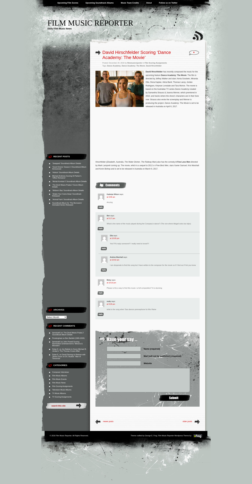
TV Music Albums (59, 393)
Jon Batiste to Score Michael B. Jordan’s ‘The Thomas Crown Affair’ (69, 350)
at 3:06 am (111, 197)
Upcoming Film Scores (67, 3)
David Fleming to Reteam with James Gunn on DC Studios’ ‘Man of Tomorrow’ (69, 356)
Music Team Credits (130, 3)
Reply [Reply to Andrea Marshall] (104, 270)
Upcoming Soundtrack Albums (100, 3)
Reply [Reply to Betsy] (101, 293)
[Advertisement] (68, 103)
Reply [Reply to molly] (101, 314)
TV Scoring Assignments (62, 397)
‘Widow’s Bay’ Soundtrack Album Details (68, 190)
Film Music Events (59, 379)
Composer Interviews (60, 372)
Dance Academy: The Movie (133, 66)
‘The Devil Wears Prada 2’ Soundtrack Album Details (68, 334)
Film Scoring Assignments (62, 386)
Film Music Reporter (90, 23)
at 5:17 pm (111, 218)
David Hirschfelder (154, 66)
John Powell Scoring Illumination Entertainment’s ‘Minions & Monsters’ (67, 344)
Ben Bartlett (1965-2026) (75, 338)
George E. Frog (151, 436)
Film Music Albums (59, 376)
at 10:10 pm (111, 283)
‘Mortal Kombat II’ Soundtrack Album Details (69, 181)
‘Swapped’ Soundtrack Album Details (66, 163)
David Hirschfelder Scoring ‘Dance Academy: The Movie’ (136, 55)
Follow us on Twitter (168, 3)
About (149, 3)
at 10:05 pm (114, 238)
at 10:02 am (114, 260)
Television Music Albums (61, 390)
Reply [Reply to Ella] (104, 248)
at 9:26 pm (111, 304)
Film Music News (59, 383)
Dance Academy (114, 66)
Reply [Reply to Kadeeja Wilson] (101, 207)
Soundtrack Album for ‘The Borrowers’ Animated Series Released (67, 204)
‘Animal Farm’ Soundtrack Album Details (68, 199)
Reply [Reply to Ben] (101, 228)
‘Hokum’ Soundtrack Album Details (65, 172)
